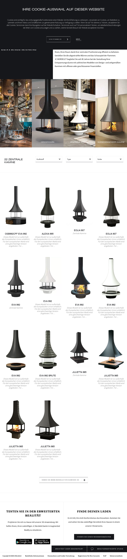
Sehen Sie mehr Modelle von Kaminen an (60, 480)
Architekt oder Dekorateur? (69, 549)
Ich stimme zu (55, 39)
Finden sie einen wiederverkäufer (94, 537)
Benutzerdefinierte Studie (110, 549)
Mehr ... (78, 39)
